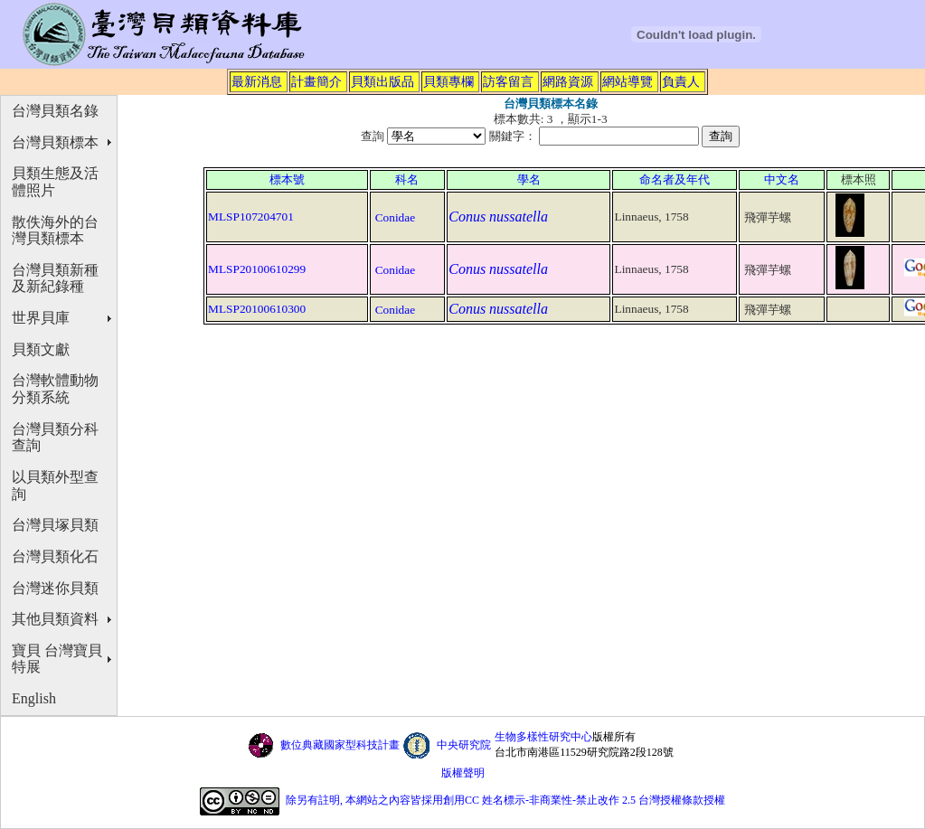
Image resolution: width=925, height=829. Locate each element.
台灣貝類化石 (55, 556)
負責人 (681, 81)
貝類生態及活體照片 (55, 181)
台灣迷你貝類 (55, 588)
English (34, 698)
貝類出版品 (382, 81)
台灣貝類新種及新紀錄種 (55, 278)
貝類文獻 (41, 349)
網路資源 (568, 81)
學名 (529, 179)
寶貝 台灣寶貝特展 (57, 659)
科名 (407, 179)
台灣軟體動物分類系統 (55, 388)
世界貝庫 (41, 317)
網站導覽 (627, 81)
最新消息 (256, 81)
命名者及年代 (674, 179)
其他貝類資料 (55, 618)
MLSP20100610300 (257, 309)
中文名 (781, 179)
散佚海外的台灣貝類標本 (55, 230)
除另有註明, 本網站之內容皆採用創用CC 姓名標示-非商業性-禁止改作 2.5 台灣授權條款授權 (505, 800)
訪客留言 (508, 81)
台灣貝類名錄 (55, 110)
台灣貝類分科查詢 (55, 437)
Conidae (395, 217)
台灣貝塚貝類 (55, 524)
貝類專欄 (448, 81)
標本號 (287, 179)
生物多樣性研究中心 (543, 736)
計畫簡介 (316, 81)
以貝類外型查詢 (55, 485)
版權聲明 (463, 773)
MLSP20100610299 (257, 269)
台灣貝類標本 (55, 142)
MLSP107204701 (251, 216)
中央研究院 (464, 745)
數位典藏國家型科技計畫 (340, 745)
